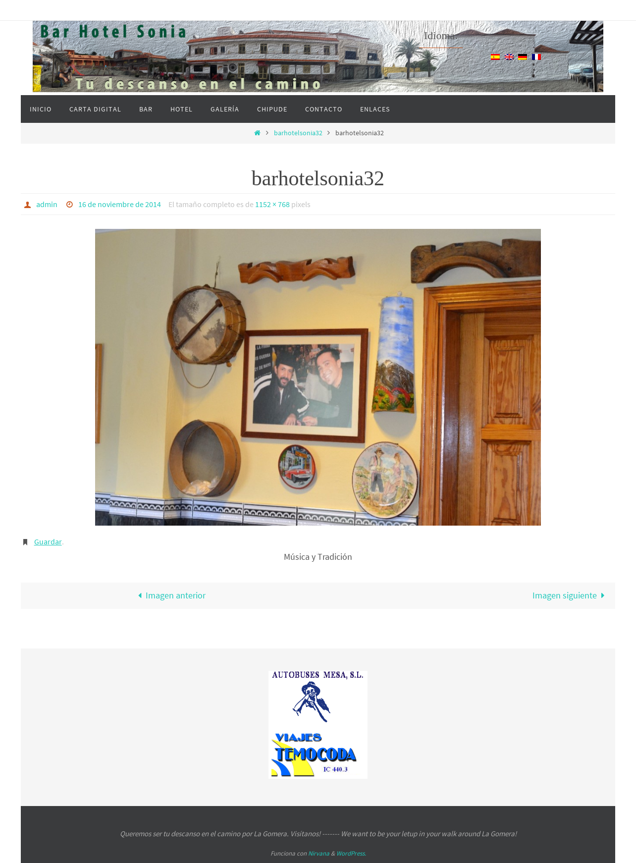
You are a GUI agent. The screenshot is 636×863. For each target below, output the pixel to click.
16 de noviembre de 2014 (119, 204)
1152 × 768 (272, 204)
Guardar (48, 541)
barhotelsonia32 (298, 132)
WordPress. (351, 853)
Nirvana (318, 853)
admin (46, 204)
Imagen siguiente (570, 595)
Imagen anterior (169, 595)
